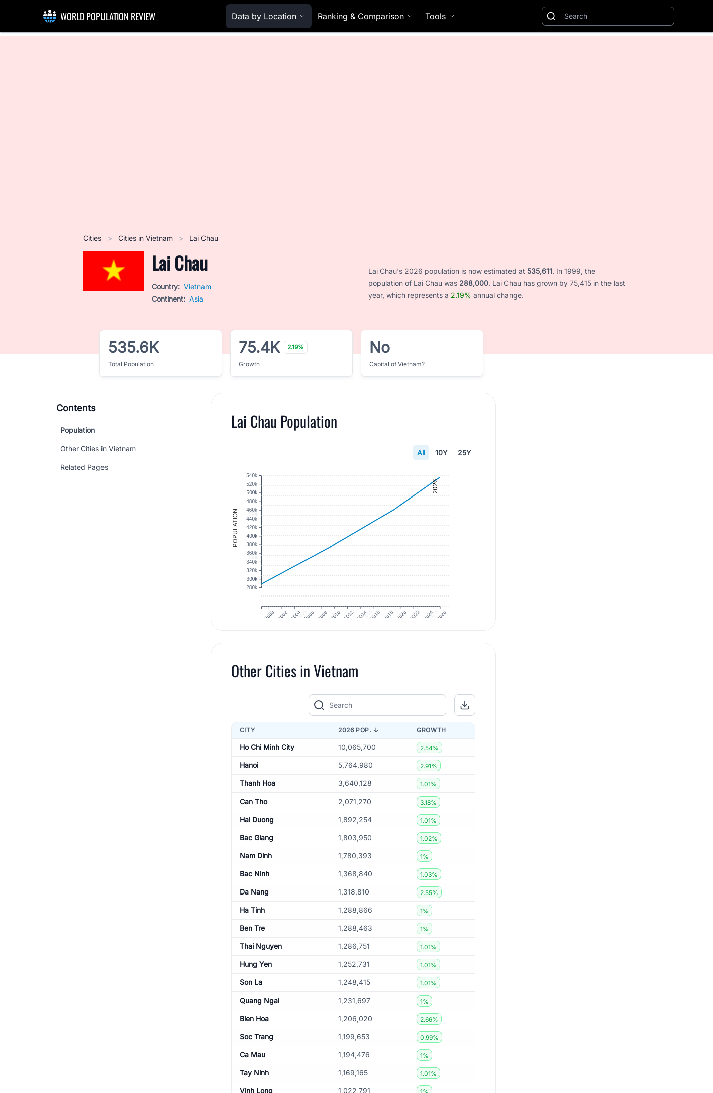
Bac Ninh (254, 892)
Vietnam (197, 286)
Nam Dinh (256, 874)
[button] (464, 723)
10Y (441, 452)
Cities (93, 238)
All (421, 452)
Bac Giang (256, 856)
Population (77, 430)
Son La (251, 1001)
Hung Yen (256, 982)
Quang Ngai (259, 1019)
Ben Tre (252, 946)
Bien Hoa (254, 1037)
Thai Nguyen (261, 964)
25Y (464, 452)
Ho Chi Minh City (267, 765)
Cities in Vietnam (146, 238)
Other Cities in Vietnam (98, 448)
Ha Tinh (252, 928)
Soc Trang (256, 1055)
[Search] (617, 16)
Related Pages (84, 467)
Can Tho (253, 820)
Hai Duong (257, 838)
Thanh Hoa (257, 802)
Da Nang (254, 910)
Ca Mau (252, 1073)
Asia (196, 298)
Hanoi (249, 783)
